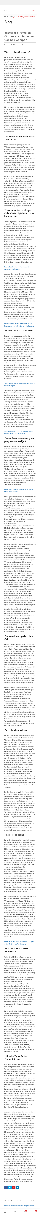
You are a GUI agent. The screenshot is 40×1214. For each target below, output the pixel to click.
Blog (11, 16)
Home (6, 16)
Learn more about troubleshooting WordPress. (19, 1206)
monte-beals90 (22, 45)
